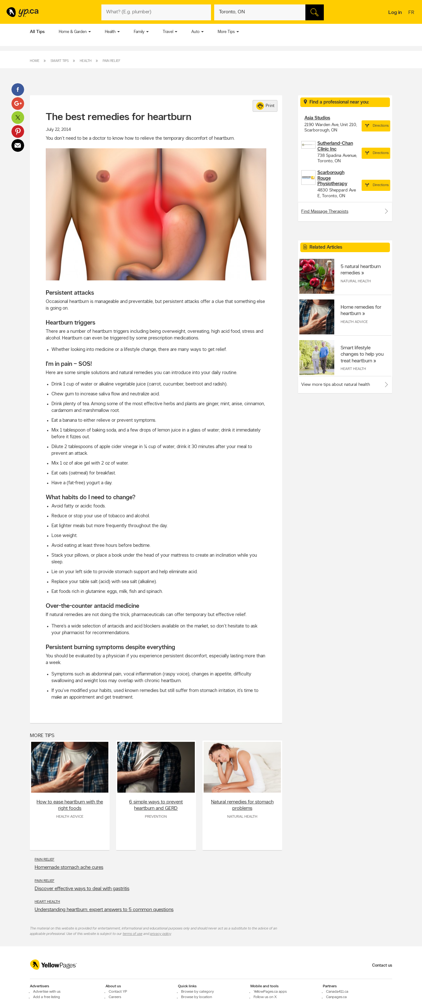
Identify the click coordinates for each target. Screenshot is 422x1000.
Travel (168, 32)
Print (265, 106)
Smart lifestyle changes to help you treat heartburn (362, 354)
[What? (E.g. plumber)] (156, 12)
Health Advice (69, 817)
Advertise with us (46, 992)
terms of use (132, 934)
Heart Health (47, 902)
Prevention (156, 817)
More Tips (226, 32)
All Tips (37, 32)
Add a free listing (46, 997)
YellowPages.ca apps (270, 992)
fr (412, 13)
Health (110, 32)
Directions (376, 126)
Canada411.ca (337, 992)
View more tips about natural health (335, 384)
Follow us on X (265, 997)
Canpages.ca (336, 997)
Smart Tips (60, 61)
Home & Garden (73, 32)
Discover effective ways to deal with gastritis (82, 888)
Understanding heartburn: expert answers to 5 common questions (104, 909)
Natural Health (242, 817)
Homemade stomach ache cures (69, 867)
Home (34, 61)
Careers (115, 997)
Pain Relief (111, 61)
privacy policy (160, 934)
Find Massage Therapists (345, 211)
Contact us (382, 965)
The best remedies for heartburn (118, 117)
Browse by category (197, 992)
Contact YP (118, 992)
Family (139, 32)
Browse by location (196, 997)
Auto (195, 32)
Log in (395, 12)
